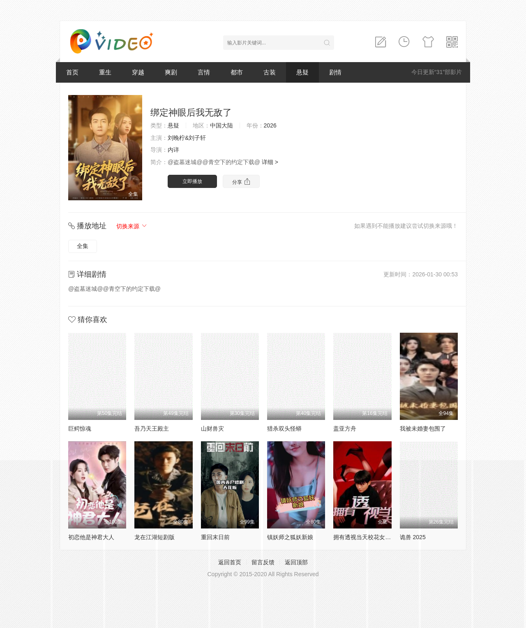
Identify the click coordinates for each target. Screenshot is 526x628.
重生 (105, 72)
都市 (237, 72)
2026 (270, 125)
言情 (204, 72)
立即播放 (192, 181)
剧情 (335, 72)
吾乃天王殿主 (151, 428)
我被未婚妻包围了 (423, 428)
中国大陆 (221, 125)
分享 (241, 181)
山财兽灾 (212, 428)
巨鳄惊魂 (79, 428)
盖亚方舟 (344, 428)
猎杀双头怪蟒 (284, 428)
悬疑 (302, 72)
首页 (72, 72)
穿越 (138, 72)
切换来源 (132, 226)
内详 (173, 149)
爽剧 (171, 72)
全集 (82, 246)
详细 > (270, 162)
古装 (269, 72)
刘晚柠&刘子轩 (187, 137)
